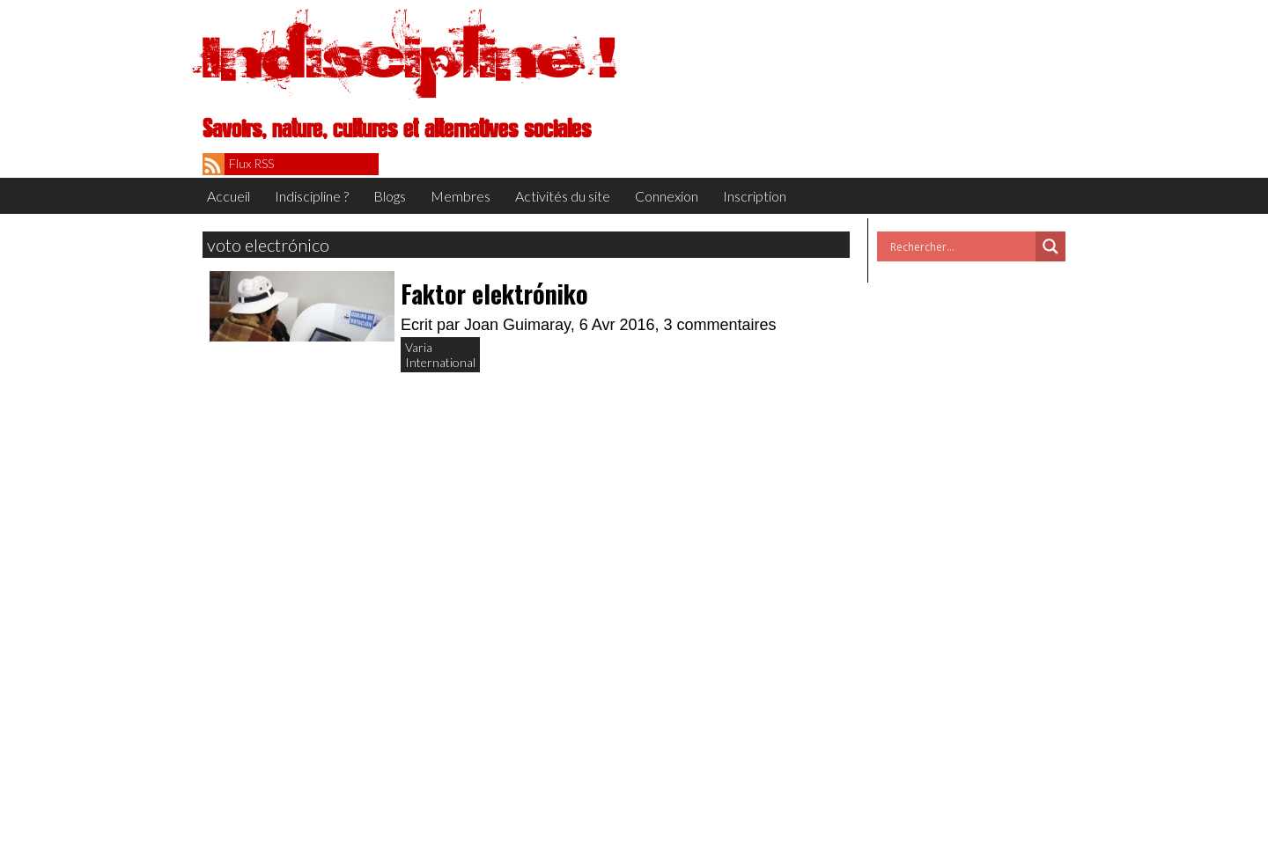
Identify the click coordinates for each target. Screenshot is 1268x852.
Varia (418, 347)
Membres (460, 195)
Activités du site (562, 195)
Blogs (389, 195)
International (440, 362)
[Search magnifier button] (1050, 246)
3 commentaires (720, 325)
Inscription (754, 195)
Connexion (666, 195)
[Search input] (960, 246)
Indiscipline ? (312, 195)
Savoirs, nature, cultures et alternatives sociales (397, 129)
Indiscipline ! (409, 57)
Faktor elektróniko (494, 293)
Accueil (228, 195)
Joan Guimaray (517, 325)
